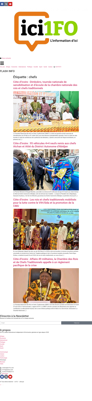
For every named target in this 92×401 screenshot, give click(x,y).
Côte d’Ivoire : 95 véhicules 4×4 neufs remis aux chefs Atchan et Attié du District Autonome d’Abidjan (44, 145)
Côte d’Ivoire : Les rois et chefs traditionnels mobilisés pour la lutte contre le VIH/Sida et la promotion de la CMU (44, 202)
